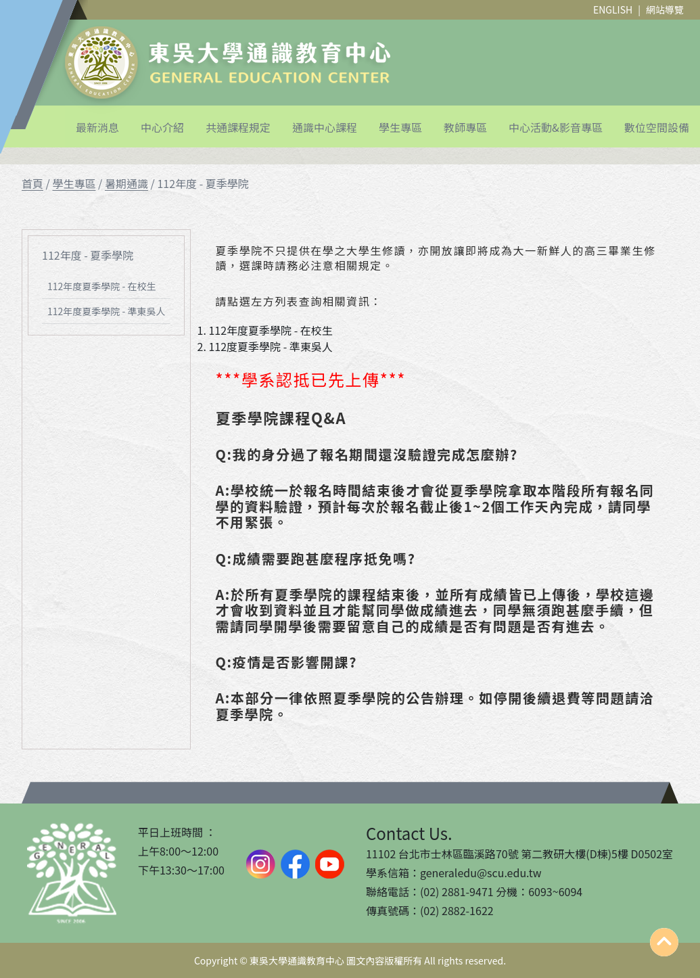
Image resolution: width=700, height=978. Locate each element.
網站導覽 (665, 9)
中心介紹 (162, 127)
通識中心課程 (324, 127)
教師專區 (465, 127)
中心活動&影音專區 (556, 127)
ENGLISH (612, 9)
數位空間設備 (656, 127)
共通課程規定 (238, 127)
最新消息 (97, 127)
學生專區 (400, 127)
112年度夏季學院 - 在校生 (101, 286)
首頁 (32, 183)
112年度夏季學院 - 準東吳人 (106, 311)
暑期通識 (126, 183)
